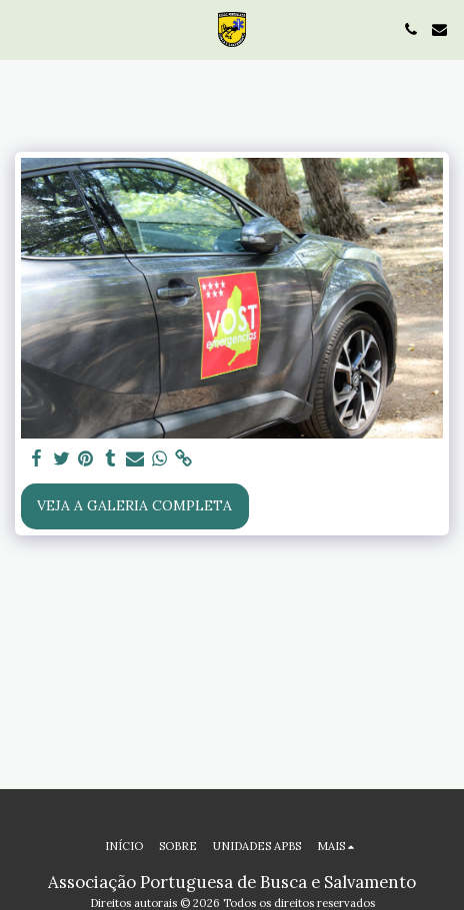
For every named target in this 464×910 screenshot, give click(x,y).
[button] (22, 28)
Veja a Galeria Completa (134, 505)
